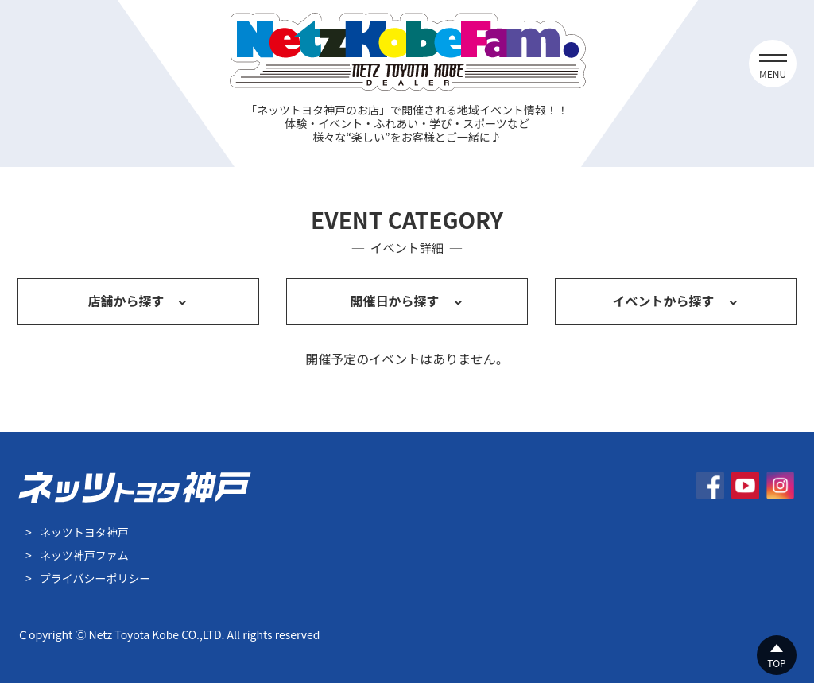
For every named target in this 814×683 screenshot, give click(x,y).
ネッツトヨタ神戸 (84, 532)
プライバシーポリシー (95, 578)
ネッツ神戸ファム (84, 555)
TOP (776, 662)
